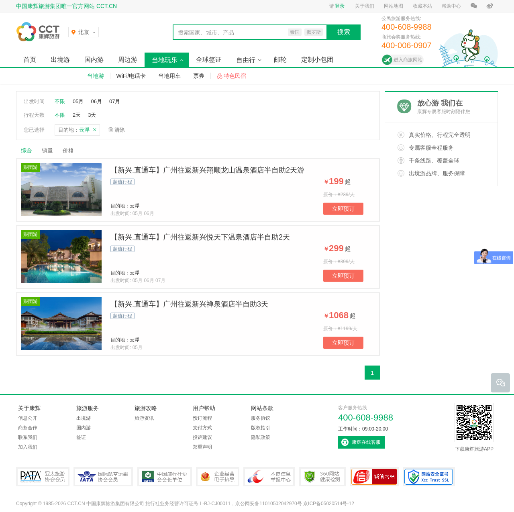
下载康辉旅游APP (474, 427)
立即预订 (343, 208)
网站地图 (393, 6)
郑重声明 (202, 447)
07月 (114, 101)
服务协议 (260, 418)
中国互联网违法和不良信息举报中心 (269, 476)
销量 (47, 150)
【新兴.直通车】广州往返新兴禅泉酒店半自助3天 (189, 304)
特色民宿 (235, 76)
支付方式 (202, 428)
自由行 (245, 60)
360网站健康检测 (322, 476)
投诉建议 (202, 437)
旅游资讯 (144, 418)
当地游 (95, 76)
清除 (119, 130)
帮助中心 (451, 6)
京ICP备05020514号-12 (328, 503)
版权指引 (260, 428)
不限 (60, 101)
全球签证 (209, 59)
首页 (29, 59)
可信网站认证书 (374, 476)
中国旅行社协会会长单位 (164, 476)
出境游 (60, 59)
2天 (77, 115)
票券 (198, 76)
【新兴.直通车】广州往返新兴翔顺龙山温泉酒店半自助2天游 (207, 170)
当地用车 (169, 76)
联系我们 (27, 437)
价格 (71, 150)
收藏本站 (422, 6)
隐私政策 (260, 437)
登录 (340, 6)
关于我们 (364, 6)
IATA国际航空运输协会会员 (103, 476)
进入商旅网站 (408, 60)
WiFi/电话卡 (131, 76)
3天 (92, 115)
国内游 (94, 59)
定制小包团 (317, 59)
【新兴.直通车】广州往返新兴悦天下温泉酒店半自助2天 (200, 237)
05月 (78, 101)
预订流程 (202, 418)
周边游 (127, 59)
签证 (81, 437)
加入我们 (27, 447)
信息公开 (27, 418)
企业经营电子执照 (217, 476)
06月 (96, 101)
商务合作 (27, 428)
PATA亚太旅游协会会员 (42, 476)
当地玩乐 (164, 60)
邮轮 (280, 59)
